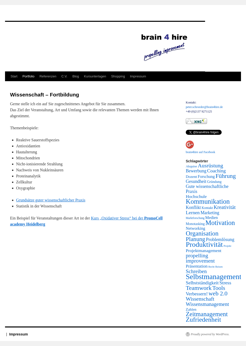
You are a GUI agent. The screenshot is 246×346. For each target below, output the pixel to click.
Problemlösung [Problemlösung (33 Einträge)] (220, 239)
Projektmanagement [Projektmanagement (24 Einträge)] (203, 250)
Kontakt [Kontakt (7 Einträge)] (207, 208)
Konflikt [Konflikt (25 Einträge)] (193, 207)
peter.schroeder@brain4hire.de (204, 107)
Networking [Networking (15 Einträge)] (195, 228)
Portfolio (28, 76)
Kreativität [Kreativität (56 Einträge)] (225, 207)
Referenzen (47, 76)
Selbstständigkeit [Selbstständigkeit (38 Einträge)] (202, 282)
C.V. (64, 76)
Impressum (138, 76)
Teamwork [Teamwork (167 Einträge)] (199, 288)
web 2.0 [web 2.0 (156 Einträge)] (218, 293)
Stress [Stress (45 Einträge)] (225, 282)
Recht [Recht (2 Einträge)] (211, 266)
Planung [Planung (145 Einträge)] (195, 239)
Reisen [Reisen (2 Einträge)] (219, 266)
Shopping (118, 76)
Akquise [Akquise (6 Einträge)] (191, 166)
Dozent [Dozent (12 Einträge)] (191, 176)
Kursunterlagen (95, 76)
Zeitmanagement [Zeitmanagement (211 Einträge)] (207, 314)
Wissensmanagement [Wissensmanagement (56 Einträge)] (207, 304)
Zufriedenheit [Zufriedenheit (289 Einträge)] (203, 319)
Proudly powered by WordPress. (210, 334)
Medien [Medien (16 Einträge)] (211, 217)
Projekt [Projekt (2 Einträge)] (227, 246)
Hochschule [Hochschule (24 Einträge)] (196, 196)
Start (14, 76)
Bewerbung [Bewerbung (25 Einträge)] (196, 170)
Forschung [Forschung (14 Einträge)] (206, 176)
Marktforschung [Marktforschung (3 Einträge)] (195, 218)
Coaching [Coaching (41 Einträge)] (216, 170)
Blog (75, 76)
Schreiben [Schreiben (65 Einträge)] (196, 271)
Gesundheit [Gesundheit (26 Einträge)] (196, 181)
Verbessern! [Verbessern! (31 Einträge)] (197, 293)
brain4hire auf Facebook (200, 152)
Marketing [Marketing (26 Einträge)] (210, 212)
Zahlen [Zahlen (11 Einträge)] (191, 309)
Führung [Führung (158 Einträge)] (225, 176)
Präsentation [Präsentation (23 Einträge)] (197, 266)
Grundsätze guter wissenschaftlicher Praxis (50, 200)
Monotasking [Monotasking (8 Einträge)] (195, 224)
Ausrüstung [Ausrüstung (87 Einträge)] (210, 166)
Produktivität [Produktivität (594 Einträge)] (204, 244)
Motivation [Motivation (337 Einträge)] (220, 222)
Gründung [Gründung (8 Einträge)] (214, 182)
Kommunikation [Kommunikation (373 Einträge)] (208, 201)
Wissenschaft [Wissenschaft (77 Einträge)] (200, 299)
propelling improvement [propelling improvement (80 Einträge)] (200, 258)
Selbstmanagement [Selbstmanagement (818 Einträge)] (213, 277)
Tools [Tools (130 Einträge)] (218, 288)
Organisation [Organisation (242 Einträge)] (202, 233)
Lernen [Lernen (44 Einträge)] (193, 212)
